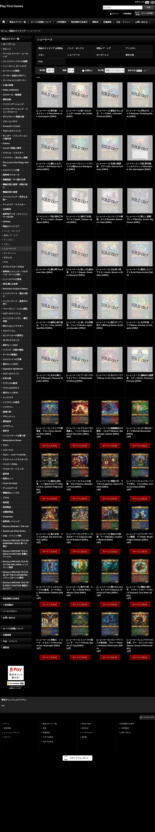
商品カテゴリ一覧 (50, 724)
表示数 (42, 70)
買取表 (6, 647)
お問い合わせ (9, 618)
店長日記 (85, 728)
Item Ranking (48, 741)
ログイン (115, 14)
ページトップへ (148, 717)
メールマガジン (10, 611)
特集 (44, 728)
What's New (86, 724)
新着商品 (46, 732)
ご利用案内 (8, 605)
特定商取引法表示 (11, 598)
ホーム (6, 724)
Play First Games (11, 6)
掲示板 (84, 737)
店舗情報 (7, 635)
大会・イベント (10, 641)
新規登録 (127, 14)
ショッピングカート (12, 732)
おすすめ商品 (48, 737)
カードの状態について (13, 628)
